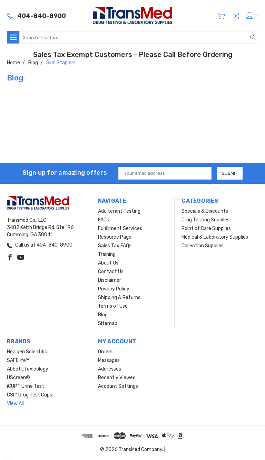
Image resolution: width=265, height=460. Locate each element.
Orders (105, 352)
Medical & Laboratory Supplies (214, 237)
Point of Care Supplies (206, 228)
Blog (103, 315)
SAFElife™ (18, 360)
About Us (108, 263)
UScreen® (18, 378)
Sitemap (107, 323)
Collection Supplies (202, 246)
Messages (109, 360)
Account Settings (118, 386)
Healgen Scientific (27, 352)
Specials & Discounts (204, 211)
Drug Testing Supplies (205, 220)
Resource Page (114, 237)
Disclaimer (109, 280)
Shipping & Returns (119, 297)
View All (15, 403)
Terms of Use (113, 306)
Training (107, 254)
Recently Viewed (117, 378)
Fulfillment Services (120, 228)
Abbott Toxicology (27, 369)
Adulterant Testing (119, 211)
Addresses (109, 369)
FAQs (103, 220)
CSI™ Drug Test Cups (29, 395)
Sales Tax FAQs (114, 246)
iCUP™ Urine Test (25, 386)
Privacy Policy (113, 289)
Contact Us (111, 272)
